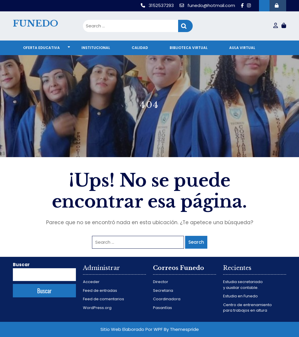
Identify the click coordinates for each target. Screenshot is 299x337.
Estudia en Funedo (240, 296)
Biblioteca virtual (189, 47)
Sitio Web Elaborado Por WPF (131, 329)
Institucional (95, 47)
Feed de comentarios (103, 299)
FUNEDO (35, 23)
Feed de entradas (100, 290)
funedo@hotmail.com (208, 5)
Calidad (140, 47)
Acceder (91, 282)
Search (185, 26)
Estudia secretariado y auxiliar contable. (243, 284)
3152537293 (158, 5)
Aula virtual (242, 47)
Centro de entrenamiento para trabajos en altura (247, 307)
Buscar (21, 264)
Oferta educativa (41, 47)
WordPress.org (97, 307)
